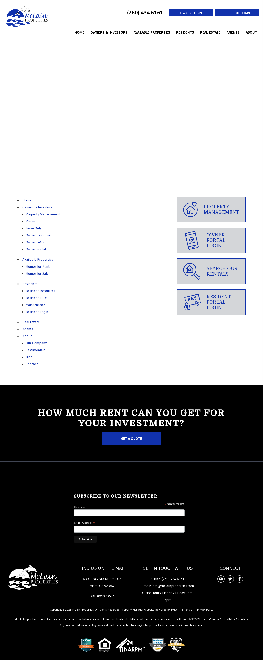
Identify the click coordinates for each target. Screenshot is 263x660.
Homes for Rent (38, 266)
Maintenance (35, 305)
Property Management (43, 214)
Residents (185, 32)
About (251, 32)
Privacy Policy (205, 609)
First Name (81, 507)
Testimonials (35, 350)
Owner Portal (36, 249)
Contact (32, 364)
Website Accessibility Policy (187, 625)
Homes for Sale (37, 273)
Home (79, 32)
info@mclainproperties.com (173, 586)
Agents (233, 32)
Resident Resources (40, 291)
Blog (29, 357)
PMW (174, 609)
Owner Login (191, 13)
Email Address (84, 523)
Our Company (36, 343)
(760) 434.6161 (145, 12)
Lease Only (34, 228)
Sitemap (187, 609)
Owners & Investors (108, 32)
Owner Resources (39, 235)
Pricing (31, 221)
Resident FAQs (36, 298)
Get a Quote (131, 438)
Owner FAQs (35, 242)
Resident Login (237, 13)
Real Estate (210, 32)
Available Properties (152, 32)
